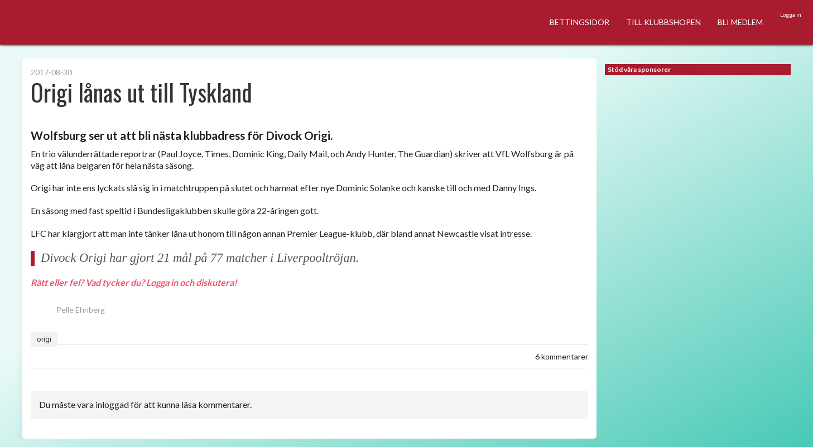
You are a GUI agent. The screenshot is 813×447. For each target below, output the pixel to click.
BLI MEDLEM (740, 22)
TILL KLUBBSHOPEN (663, 22)
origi (44, 339)
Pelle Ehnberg (68, 309)
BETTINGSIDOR (579, 22)
